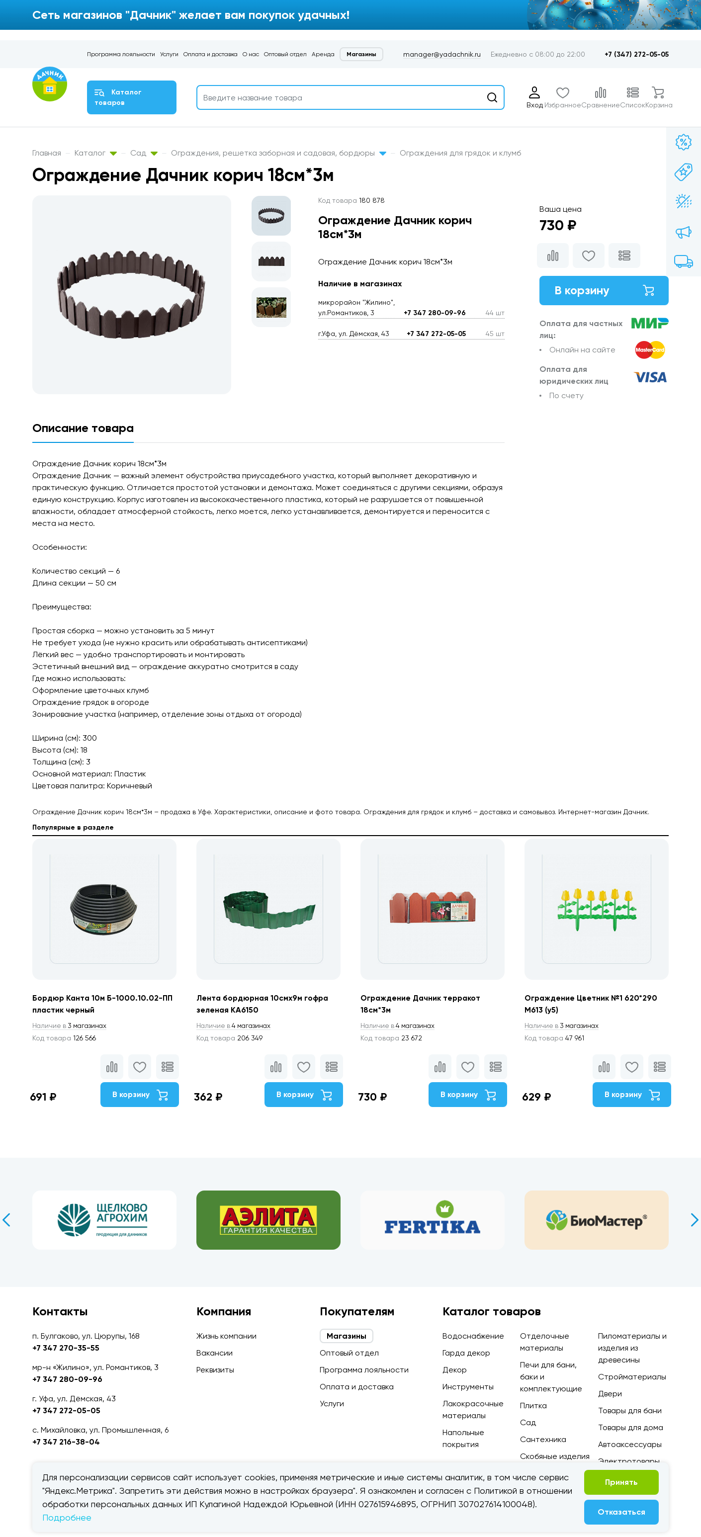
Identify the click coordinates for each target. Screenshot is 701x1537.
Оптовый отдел (285, 54)
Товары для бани (630, 1410)
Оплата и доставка (210, 54)
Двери (610, 1393)
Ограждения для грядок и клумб (460, 153)
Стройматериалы (632, 1376)
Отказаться (621, 1512)
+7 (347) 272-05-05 (637, 54)
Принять (621, 1482)
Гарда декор (466, 1353)
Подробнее (66, 1517)
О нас (251, 54)
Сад (144, 153)
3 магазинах (71, 1026)
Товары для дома (630, 1427)
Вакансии (214, 1353)
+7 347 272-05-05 (436, 334)
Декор (454, 1369)
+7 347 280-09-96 (435, 313)
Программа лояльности (121, 54)
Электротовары (629, 1461)
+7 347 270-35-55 (65, 1348)
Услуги (169, 54)
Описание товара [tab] (83, 428)
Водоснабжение (473, 1336)
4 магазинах (235, 1026)
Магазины (361, 54)
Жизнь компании (226, 1336)
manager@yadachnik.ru (442, 54)
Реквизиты (215, 1369)
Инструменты (468, 1386)
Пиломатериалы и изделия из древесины (632, 1348)
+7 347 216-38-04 (66, 1442)
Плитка (533, 1405)
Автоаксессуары (630, 1444)
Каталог (96, 153)
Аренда (323, 54)
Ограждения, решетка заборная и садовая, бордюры (278, 153)
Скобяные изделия (555, 1456)
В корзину (604, 290)
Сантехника (543, 1439)
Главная (46, 153)
